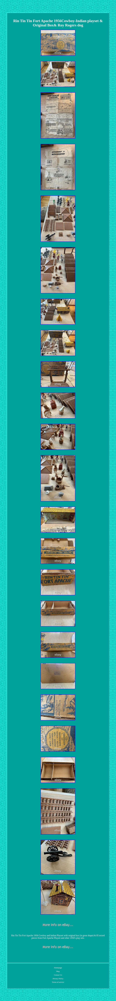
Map (58, 971)
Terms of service (58, 982)
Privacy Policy (58, 979)
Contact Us (58, 975)
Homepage (58, 968)
